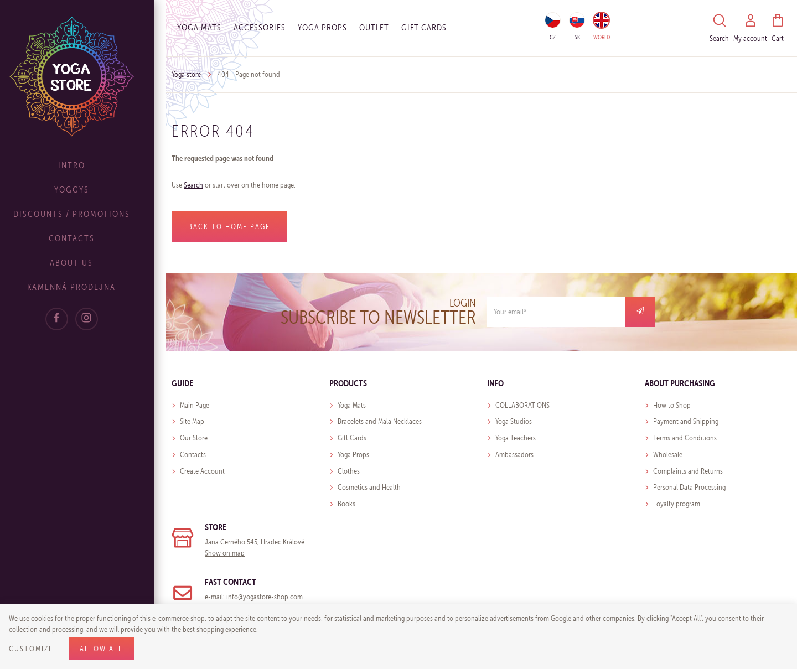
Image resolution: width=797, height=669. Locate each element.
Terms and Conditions (685, 438)
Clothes (349, 471)
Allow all (101, 649)
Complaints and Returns (688, 471)
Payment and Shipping (685, 421)
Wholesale (667, 454)
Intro (83, 165)
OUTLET (374, 27)
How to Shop (672, 405)
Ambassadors (514, 454)
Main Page (194, 405)
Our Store (194, 438)
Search (193, 185)
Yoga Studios (513, 421)
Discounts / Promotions (83, 214)
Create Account (202, 471)
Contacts (83, 238)
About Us (83, 262)
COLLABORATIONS (522, 405)
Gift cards (424, 27)
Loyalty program (676, 504)
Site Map (192, 421)
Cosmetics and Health (369, 487)
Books (346, 504)
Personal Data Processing (689, 487)
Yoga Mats (199, 27)
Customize (31, 649)
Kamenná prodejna (83, 287)
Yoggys (83, 189)
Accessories (260, 27)
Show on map (225, 553)
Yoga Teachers (515, 438)
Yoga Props (322, 27)
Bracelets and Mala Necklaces (380, 421)
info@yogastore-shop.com (264, 596)
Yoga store (186, 74)
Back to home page (229, 226)
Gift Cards (352, 438)
